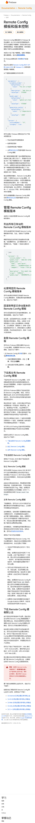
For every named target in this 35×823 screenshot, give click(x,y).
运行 (7, 17)
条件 (23, 59)
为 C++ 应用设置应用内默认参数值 (18, 709)
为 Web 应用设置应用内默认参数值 (19, 703)
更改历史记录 (13, 150)
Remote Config (25, 8)
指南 (2, 801)
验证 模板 (16, 447)
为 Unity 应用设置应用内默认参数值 (19, 706)
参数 (19, 59)
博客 (2, 821)
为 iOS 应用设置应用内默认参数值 (18, 699)
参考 (2, 804)
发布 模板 (16, 450)
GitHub (3, 813)
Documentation (8, 8)
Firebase (6, 15)
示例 (2, 807)
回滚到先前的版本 (17, 531)
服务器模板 (20, 32)
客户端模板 (8, 32)
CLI (19, 67)
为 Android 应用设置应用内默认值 (18, 696)
